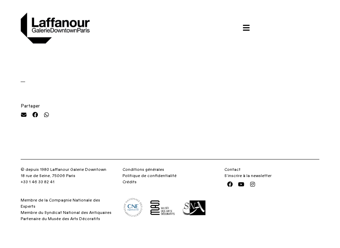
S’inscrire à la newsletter (248, 176)
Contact (232, 169)
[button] (246, 28)
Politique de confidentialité (150, 176)
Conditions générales (143, 169)
